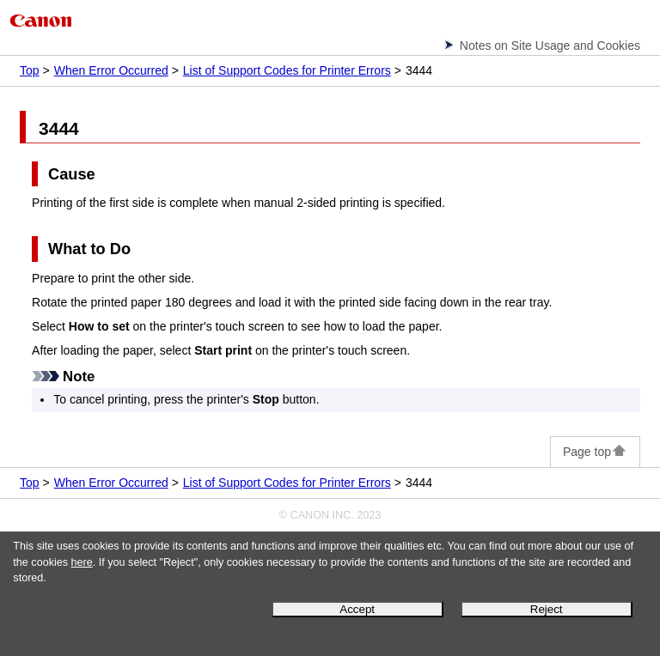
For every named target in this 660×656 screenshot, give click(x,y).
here (82, 562)
